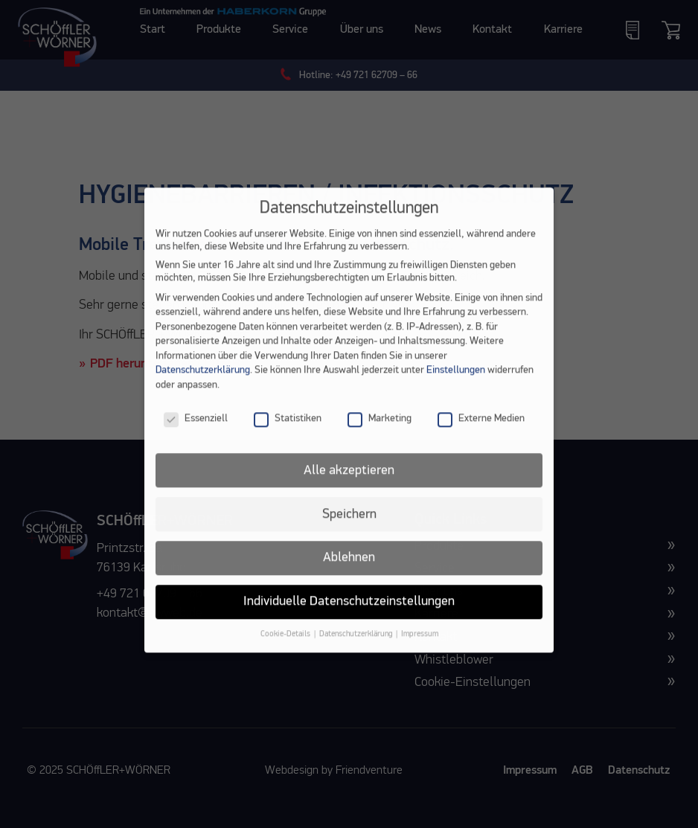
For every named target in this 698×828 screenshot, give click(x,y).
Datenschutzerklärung (203, 382)
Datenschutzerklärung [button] (356, 646)
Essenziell (196, 431)
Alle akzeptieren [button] (349, 482)
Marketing (380, 431)
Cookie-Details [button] (286, 646)
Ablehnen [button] (349, 570)
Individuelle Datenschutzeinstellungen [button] (349, 613)
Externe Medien (481, 431)
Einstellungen (455, 382)
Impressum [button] (419, 646)
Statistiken (287, 431)
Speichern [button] (349, 526)
